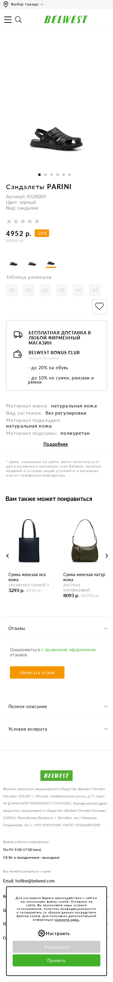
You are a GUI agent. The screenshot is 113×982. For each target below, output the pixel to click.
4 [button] (57, 174)
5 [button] (63, 174)
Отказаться (56, 947)
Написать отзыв (37, 672)
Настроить (58, 933)
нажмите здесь (67, 919)
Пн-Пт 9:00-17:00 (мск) (22, 849)
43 (61, 290)
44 (78, 290)
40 (12, 290)
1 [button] (39, 174)
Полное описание (27, 706)
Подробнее (55, 444)
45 (95, 290)
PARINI (59, 187)
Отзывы (17, 628)
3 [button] (51, 174)
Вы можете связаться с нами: (27, 871)
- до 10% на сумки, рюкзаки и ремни (61, 380)
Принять (56, 960)
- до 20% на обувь (48, 367)
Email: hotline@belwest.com (29, 880)
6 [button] (69, 174)
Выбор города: (25, 4)
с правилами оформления (68, 649)
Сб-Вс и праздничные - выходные (31, 857)
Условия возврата (28, 729)
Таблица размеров (29, 277)
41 (28, 290)
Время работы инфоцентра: (26, 841)
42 (45, 290)
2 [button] (45, 174)
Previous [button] (7, 556)
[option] (56, 120)
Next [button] (106, 556)
